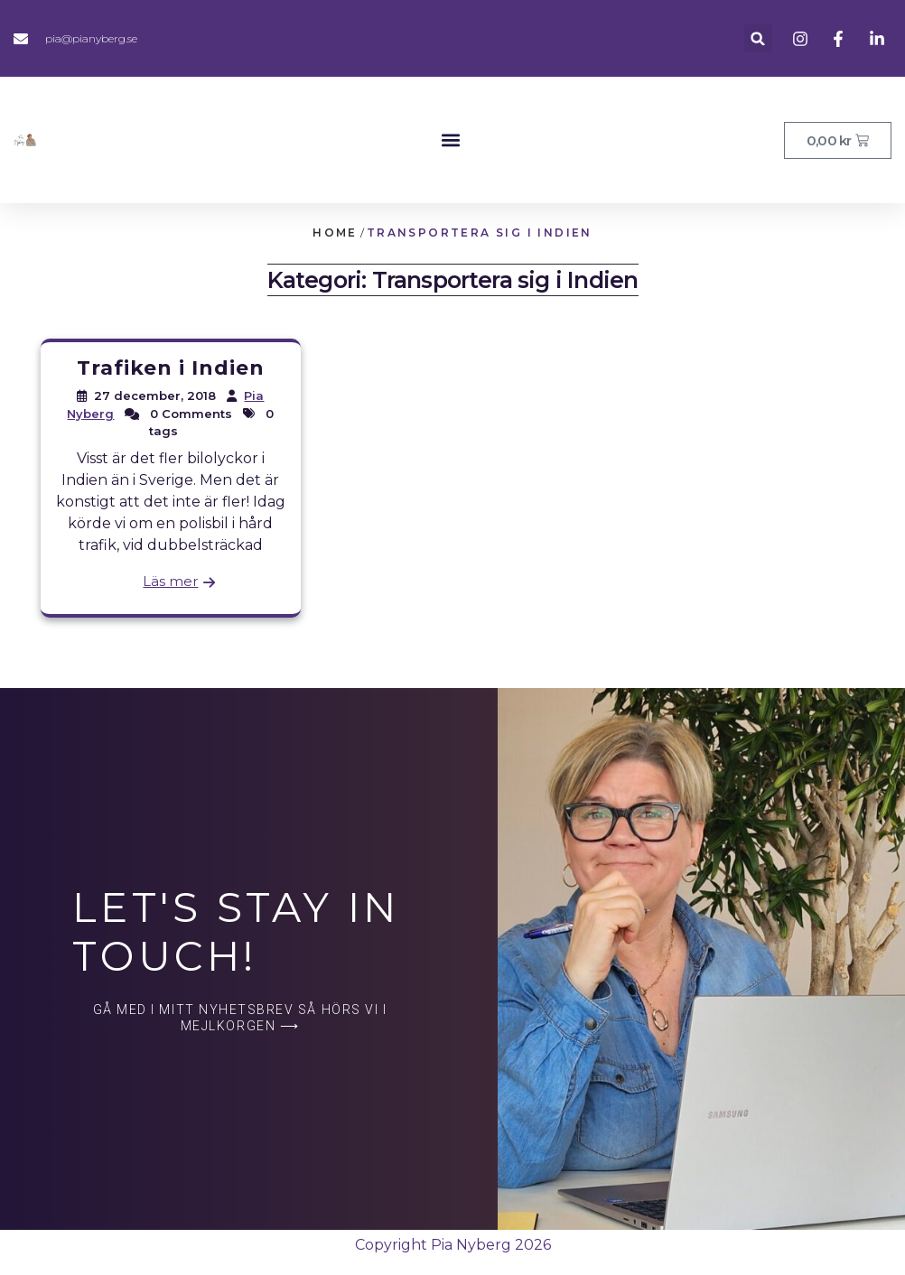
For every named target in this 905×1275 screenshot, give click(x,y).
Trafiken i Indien (171, 368)
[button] (758, 38)
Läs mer (170, 581)
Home (335, 232)
